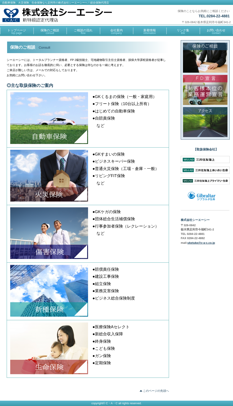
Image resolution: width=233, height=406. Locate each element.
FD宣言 (205, 90)
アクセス (205, 122)
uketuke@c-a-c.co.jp (201, 242)
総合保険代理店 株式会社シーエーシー (57, 15)
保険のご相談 (205, 58)
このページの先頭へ (156, 390)
